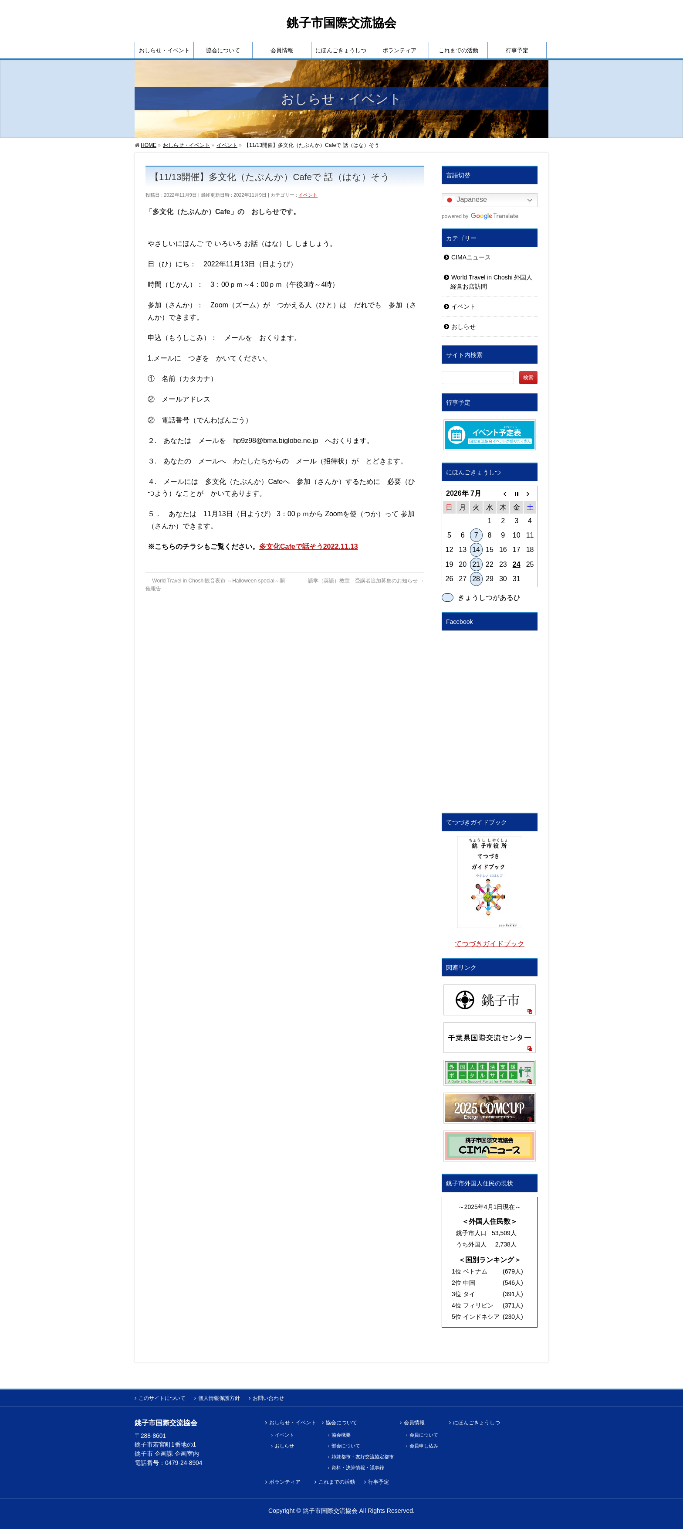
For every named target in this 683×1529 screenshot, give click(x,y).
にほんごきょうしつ (476, 1423)
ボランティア (285, 1482)
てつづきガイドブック (489, 943)
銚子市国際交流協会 (341, 23)
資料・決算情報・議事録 (357, 1467)
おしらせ (463, 326)
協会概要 (341, 1434)
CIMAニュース (471, 257)
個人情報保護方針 (219, 1398)
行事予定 (378, 1482)
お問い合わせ (268, 1398)
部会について (345, 1445)
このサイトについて (162, 1398)
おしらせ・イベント (292, 1423)
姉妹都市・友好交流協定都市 (362, 1456)
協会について (341, 1423)
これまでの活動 (336, 1482)
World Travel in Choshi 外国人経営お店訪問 (491, 282)
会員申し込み (423, 1445)
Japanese (465, 200)
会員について (423, 1434)
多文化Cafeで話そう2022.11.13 (308, 546)
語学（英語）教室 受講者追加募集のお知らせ (366, 581)
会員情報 (414, 1423)
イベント (308, 195)
